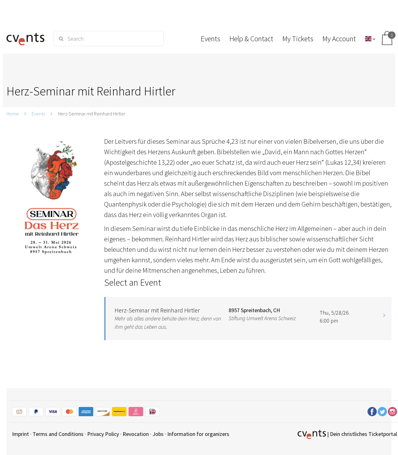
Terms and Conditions (58, 433)
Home (12, 114)
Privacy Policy (103, 433)
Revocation (136, 433)
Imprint (20, 433)
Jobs (158, 433)
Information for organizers (198, 433)
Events (38, 114)
